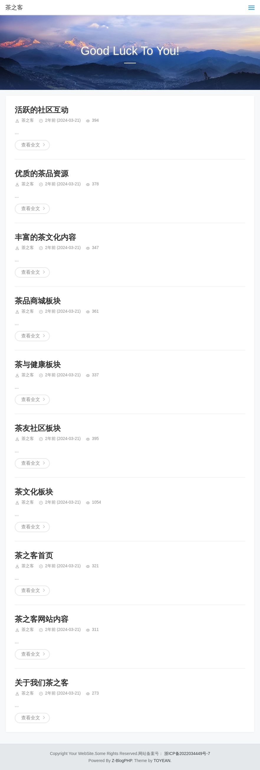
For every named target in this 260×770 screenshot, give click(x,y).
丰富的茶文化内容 (45, 237)
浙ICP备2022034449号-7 (187, 753)
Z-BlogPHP (122, 760)
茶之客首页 (34, 555)
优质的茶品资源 (41, 173)
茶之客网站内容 (41, 619)
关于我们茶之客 (41, 682)
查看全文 (30, 144)
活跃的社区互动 (41, 109)
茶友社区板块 (38, 428)
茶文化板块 (34, 491)
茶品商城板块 (38, 300)
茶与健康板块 (38, 364)
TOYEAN (162, 760)
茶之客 (14, 7)
